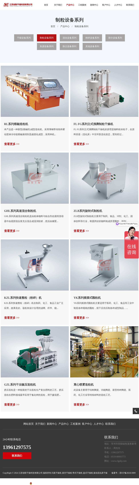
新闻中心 (94, 5)
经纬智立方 (25, 484)
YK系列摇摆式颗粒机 (87, 297)
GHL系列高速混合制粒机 (20, 210)
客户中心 (106, 5)
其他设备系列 (92, 46)
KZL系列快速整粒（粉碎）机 (23, 297)
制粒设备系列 (81, 26)
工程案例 (82, 5)
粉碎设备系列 (92, 38)
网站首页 (28, 423)
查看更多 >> (12, 144)
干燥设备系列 (24, 38)
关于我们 (58, 5)
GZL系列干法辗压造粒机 (20, 384)
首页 (46, 5)
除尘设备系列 (69, 46)
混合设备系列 (69, 38)
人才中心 (118, 5)
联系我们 (130, 5)
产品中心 (70, 5)
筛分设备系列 (115, 38)
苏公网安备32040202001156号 (45, 484)
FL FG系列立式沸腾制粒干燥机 (93, 124)
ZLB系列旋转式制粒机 (88, 210)
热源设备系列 (47, 46)
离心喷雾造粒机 (84, 384)
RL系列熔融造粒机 (16, 124)
